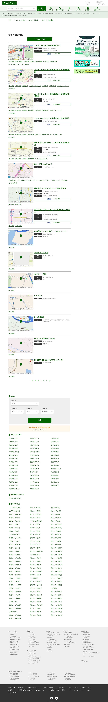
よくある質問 (60, 687)
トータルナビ (5, 13)
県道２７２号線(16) (15, 615)
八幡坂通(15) (13, 611)
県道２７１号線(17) (15, 605)
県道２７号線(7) (14, 531)
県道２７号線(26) (56, 511)
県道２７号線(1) (35, 528)
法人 (43, 20)
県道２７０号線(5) (56, 558)
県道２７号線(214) (15, 514)
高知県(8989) (55, 478)
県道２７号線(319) (15, 521)
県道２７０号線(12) (57, 548)
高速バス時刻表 (32, 639)
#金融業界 (26, 61)
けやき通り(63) (55, 507)
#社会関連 (11, 61)
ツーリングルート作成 (88, 649)
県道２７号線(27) (56, 514)
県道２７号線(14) (35, 534)
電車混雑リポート (33, 653)
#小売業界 (46, 61)
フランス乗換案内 (51, 673)
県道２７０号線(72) (57, 564)
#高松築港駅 (18, 61)
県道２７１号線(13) (36, 588)
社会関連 (50, 20)
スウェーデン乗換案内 (34, 676)
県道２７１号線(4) (56, 581)
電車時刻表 (31, 632)
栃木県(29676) (55, 445)
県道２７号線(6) (55, 521)
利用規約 (11, 690)
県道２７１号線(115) (36, 605)
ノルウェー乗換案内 (14, 676)
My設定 (88, 2)
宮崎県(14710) (55, 485)
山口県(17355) (34, 475)
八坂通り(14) (13, 601)
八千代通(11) (34, 578)
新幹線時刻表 (32, 634)
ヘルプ (88, 690)
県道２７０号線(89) (57, 554)
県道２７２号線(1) (35, 615)
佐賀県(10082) (34, 482)
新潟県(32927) (55, 452)
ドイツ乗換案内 (68, 673)
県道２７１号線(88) (36, 598)
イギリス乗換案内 (33, 673)
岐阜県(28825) (55, 458)
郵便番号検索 (86, 639)
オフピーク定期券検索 (95, 13)
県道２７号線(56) (35, 548)
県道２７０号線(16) (15, 575)
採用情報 (20, 687)
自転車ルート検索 (59, 13)
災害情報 (85, 651)
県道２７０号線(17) (15, 561)
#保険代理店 (53, 61)
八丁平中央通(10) (14, 511)
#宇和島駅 (18, 86)
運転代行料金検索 (23, 15)
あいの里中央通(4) (14, 507)
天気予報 (85, 637)
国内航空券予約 (68, 632)
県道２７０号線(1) (14, 554)
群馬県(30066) (13, 448)
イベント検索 (50, 651)
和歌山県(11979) (56, 468)
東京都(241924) (14, 452)
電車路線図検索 (86, 634)
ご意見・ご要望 (100, 4)
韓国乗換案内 (68, 678)
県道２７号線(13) (56, 538)
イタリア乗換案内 (14, 674)
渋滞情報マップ (32, 663)
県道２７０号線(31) (15, 558)
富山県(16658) (13, 455)
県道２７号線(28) (56, 517)
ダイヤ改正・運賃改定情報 (35, 657)
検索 (39, 420)
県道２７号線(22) (35, 511)
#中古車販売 (25, 64)
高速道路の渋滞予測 (33, 662)
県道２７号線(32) (35, 517)
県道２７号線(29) (56, 534)
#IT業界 (23, 180)
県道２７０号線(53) (15, 564)
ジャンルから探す (20, 20)
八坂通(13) (54, 588)
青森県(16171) (34, 438)
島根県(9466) (34, 472)
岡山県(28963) (55, 472)
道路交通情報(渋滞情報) (34, 658)
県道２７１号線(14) (57, 578)
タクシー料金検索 (6, 15)
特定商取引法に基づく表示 (56, 690)
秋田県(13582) (34, 442)
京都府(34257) (34, 465)
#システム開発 (13, 183)
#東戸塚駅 (18, 158)
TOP (10, 20)
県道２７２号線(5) (56, 611)
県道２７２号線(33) (15, 618)
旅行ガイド (67, 644)
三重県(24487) (55, 462)
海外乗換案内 (86, 632)
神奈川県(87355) (35, 452)
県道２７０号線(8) (14, 568)
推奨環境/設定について (25, 690)
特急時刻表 (31, 636)
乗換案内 (11, 13)
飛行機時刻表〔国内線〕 (34, 642)
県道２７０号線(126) (36, 551)
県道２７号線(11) (35, 531)
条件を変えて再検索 (39, 39)
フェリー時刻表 (32, 641)
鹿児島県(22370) (14, 489)
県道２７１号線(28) (15, 608)
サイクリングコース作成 (88, 647)
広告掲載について (86, 687)
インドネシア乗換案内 (70, 676)
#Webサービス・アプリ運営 (48, 180)
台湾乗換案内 (32, 679)
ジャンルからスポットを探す (53, 644)
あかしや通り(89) (35, 507)
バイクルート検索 (68, 13)
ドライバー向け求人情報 (88, 656)
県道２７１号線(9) (14, 581)
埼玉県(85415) (34, 448)
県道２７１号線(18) (15, 585)
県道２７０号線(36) (36, 571)
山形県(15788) (55, 442)
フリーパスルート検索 (27, 13)
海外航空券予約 (68, 636)
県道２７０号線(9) (56, 571)
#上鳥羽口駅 (18, 226)
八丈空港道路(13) (35, 554)
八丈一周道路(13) (14, 534)
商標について (40, 690)
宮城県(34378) (13, 442)
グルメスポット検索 (51, 642)
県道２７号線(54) (56, 541)
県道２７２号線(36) (57, 615)
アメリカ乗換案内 (14, 673)
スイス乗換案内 (50, 674)
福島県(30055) (13, 445)
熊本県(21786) (13, 485)
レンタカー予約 (53, 54)
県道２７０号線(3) (14, 551)
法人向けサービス (33, 687)
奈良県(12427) (34, 468)
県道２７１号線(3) (56, 585)
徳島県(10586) (55, 475)
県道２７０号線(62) (57, 551)
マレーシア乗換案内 (14, 678)
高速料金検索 (14, 15)
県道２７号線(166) (35, 514)
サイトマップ (12, 693)
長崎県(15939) (55, 482)
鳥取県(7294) (13, 472)
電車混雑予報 (32, 655)
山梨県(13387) (13, 458)
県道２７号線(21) (14, 517)
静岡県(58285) (13, 462)
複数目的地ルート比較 (38, 13)
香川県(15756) (13, 478)
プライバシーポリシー (75, 690)
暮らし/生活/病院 (34, 20)
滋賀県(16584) (13, 465)
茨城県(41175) (34, 445)
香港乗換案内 (13, 679)
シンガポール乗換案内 (52, 676)
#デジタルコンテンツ (32, 180)
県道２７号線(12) (56, 531)
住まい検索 (85, 641)
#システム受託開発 (62, 180)
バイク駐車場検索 (51, 639)
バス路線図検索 (86, 636)
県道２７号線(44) (14, 548)
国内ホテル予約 (68, 639)
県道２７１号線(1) (56, 605)
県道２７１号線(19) (15, 591)
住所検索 (49, 649)
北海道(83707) (13, 438)
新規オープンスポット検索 (53, 632)
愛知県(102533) (34, 462)
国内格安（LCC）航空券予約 (71, 634)
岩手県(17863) (55, 438)
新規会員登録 (100, 2)
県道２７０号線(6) (35, 558)
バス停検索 (49, 647)
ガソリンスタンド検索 (52, 641)
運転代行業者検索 (87, 642)
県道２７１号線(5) (14, 578)
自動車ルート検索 (49, 13)
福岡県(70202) (13, 482)
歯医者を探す (50, 646)
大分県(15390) (34, 485)
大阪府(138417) (55, 465)
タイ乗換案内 (32, 678)
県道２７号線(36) (35, 541)
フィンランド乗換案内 (70, 674)
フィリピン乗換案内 (51, 678)
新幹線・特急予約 (69, 637)
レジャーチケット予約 (70, 642)
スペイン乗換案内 (33, 674)
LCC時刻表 (31, 646)
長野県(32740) (34, 458)
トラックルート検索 (78, 13)
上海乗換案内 (50, 679)
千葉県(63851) (55, 448)
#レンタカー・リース (15, 64)
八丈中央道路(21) (35, 544)
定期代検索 (86, 13)
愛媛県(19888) (34, 478)
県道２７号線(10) (35, 538)
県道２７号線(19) (35, 524)
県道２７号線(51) (14, 528)
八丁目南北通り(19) (36, 521)
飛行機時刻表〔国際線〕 (34, 644)
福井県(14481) (55, 455)
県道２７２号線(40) (57, 608)
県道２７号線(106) (56, 528)
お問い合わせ (72, 687)
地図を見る (85, 661)
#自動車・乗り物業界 (36, 61)
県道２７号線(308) (56, 524)
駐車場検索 (49, 637)
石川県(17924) (34, 455)
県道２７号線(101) (15, 538)
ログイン (88, 4)
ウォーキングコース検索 (88, 644)
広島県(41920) (13, 475)
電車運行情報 (32, 652)
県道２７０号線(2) (56, 568)
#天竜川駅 (18, 204)
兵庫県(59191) (13, 468)
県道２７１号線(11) (36, 595)
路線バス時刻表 (32, 637)
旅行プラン (67, 646)
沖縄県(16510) (34, 489)
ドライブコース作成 (87, 646)
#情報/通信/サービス (14, 180)
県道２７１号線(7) (35, 591)
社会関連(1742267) (15, 498)
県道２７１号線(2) (56, 591)
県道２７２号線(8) (35, 611)
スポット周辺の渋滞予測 (34, 660)
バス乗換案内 (18, 13)
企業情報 (11, 687)
